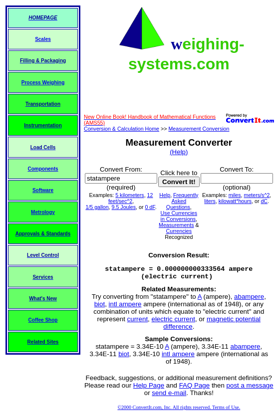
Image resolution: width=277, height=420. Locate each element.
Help (164, 195)
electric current (173, 322)
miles (235, 195)
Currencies (179, 231)
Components (42, 169)
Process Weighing (43, 82)
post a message (250, 388)
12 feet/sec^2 (130, 198)
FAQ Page (194, 388)
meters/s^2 (257, 195)
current (137, 322)
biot (99, 307)
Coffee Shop (43, 320)
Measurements (176, 225)
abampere (249, 299)
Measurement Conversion (198, 129)
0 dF (150, 207)
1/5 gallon (96, 207)
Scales (43, 39)
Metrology (43, 212)
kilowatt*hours (235, 201)
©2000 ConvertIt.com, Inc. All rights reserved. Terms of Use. (178, 410)
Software (42, 190)
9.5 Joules (124, 207)
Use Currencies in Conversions (179, 216)
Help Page (148, 388)
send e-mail (169, 396)
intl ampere (125, 307)
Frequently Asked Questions (182, 201)
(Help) (179, 152)
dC (264, 201)
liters (210, 201)
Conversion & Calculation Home (121, 129)
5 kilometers (129, 195)
